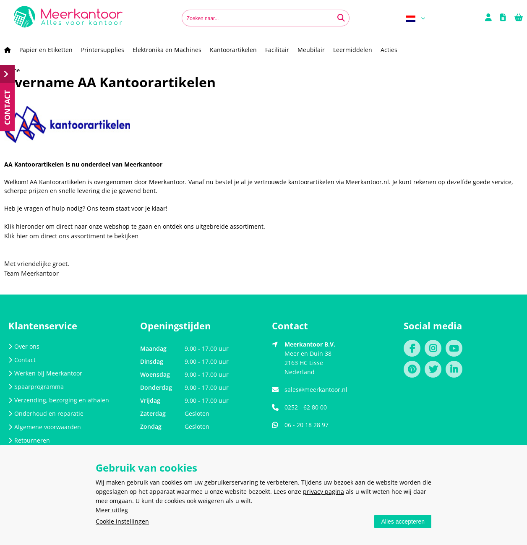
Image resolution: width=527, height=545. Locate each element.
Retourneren (29, 440)
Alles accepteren (403, 521)
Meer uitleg (112, 510)
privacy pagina (323, 491)
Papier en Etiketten (46, 50)
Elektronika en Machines (167, 50)
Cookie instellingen (122, 521)
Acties (389, 50)
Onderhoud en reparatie (45, 413)
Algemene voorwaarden (44, 427)
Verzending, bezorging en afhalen (58, 400)
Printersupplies (102, 50)
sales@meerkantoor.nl (315, 390)
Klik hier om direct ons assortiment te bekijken (71, 236)
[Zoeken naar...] (341, 18)
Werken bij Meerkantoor (45, 373)
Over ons (23, 346)
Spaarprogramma (36, 387)
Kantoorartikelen (233, 50)
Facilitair (277, 50)
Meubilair (311, 50)
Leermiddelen (352, 50)
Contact (22, 360)
